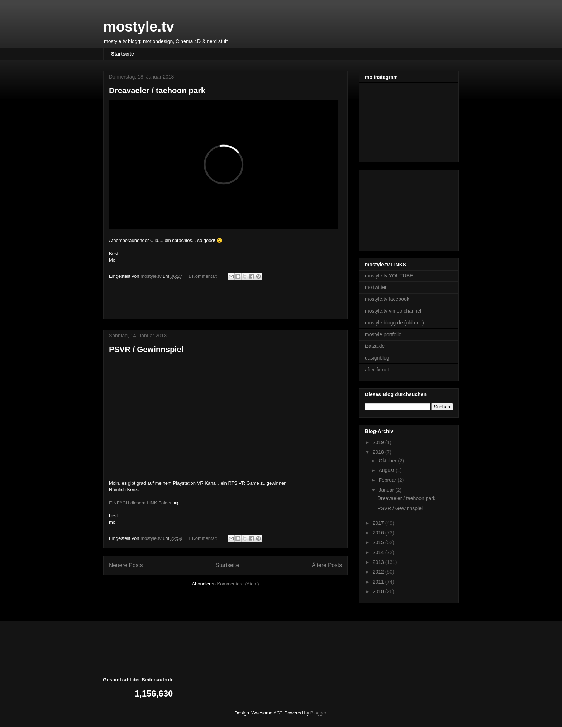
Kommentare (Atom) (238, 583)
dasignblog (377, 358)
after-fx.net (377, 369)
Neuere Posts (126, 565)
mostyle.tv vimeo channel (393, 311)
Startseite (122, 54)
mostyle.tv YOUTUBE (389, 276)
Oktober (388, 461)
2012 (379, 572)
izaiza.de (375, 346)
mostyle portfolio (383, 334)
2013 (379, 562)
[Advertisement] (225, 302)
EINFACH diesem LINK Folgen (141, 502)
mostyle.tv (138, 26)
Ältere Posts (327, 565)
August (386, 470)
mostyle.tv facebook (387, 299)
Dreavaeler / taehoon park (157, 90)
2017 (379, 523)
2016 (379, 533)
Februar (387, 480)
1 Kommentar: (203, 276)
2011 (379, 582)
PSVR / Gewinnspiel (146, 349)
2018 (379, 452)
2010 (379, 591)
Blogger (318, 713)
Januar (386, 490)
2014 (379, 552)
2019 (379, 442)
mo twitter (376, 287)
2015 (379, 542)
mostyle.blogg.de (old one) (394, 323)
